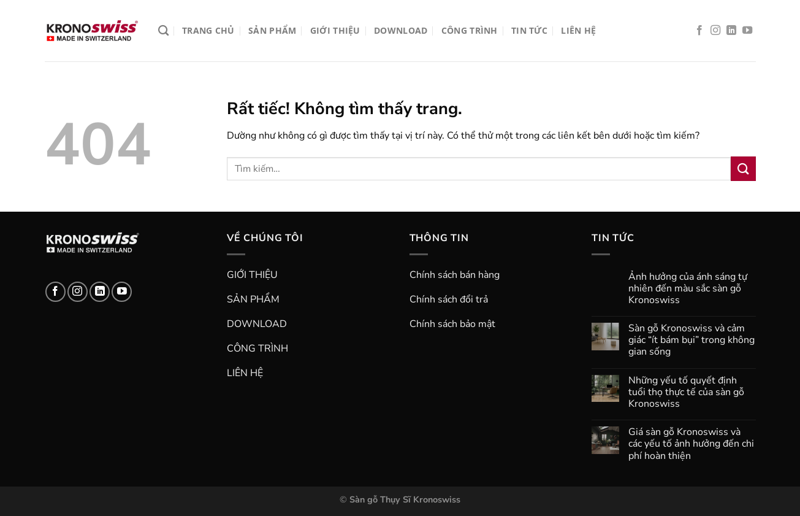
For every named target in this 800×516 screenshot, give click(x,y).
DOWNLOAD (400, 30)
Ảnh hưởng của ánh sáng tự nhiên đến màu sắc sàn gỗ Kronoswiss (687, 289)
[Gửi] (743, 168)
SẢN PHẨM (272, 30)
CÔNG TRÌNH (469, 30)
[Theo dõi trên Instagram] (715, 30)
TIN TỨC (529, 30)
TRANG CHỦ (208, 30)
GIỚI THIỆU (335, 30)
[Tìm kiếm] (163, 31)
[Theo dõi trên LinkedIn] (731, 30)
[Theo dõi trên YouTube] (747, 30)
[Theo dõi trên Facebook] (699, 30)
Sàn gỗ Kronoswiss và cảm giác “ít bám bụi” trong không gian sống (691, 340)
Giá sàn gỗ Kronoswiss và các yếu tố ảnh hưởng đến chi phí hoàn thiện (691, 444)
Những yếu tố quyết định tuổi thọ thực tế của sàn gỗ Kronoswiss (686, 392)
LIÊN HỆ (578, 30)
